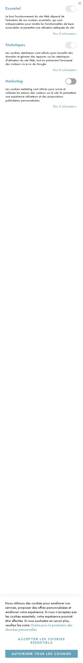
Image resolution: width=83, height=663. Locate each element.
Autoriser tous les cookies (41, 653)
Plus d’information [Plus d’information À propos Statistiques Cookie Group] (64, 70)
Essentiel (70, 8)
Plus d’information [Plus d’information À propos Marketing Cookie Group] (64, 106)
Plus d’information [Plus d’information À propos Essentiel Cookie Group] (64, 34)
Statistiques (70, 45)
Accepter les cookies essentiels (41, 641)
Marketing (70, 81)
